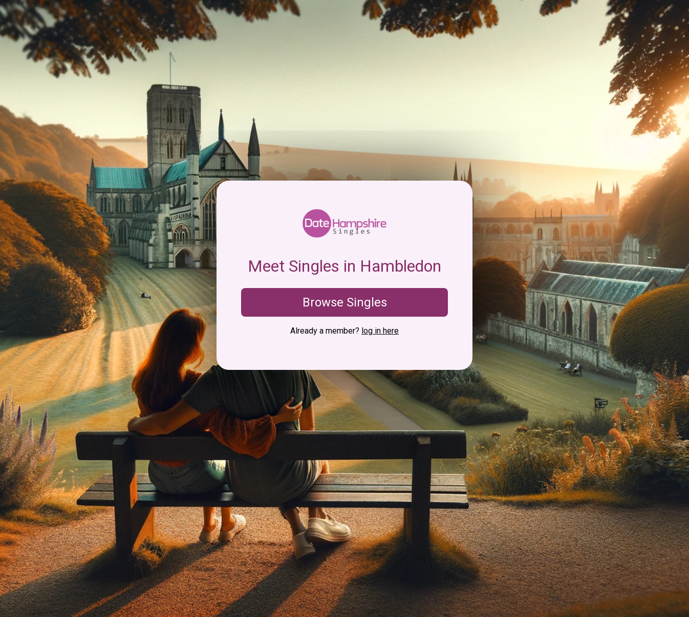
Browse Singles (345, 302)
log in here (380, 331)
